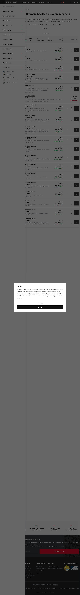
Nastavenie (40, 303)
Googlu (31, 293)
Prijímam (40, 307)
